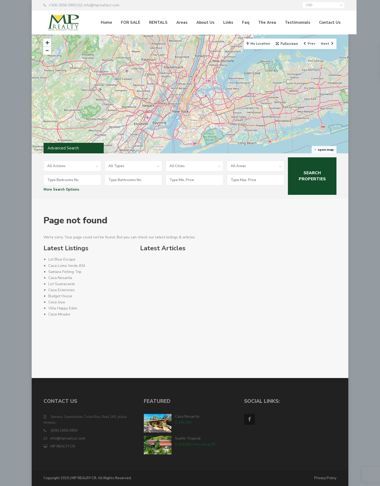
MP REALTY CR (62, 446)
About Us (201, 22)
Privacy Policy (325, 478)
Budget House (60, 296)
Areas (177, 22)
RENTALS (154, 22)
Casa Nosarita (60, 277)
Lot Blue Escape (61, 259)
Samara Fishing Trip (65, 271)
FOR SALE (126, 22)
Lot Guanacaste (61, 283)
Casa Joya (56, 302)
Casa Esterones (61, 289)
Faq (241, 22)
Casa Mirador (59, 314)
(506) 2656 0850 (64, 430)
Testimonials (293, 22)
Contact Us (325, 22)
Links (224, 22)
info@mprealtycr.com (67, 438)
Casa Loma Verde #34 (66, 265)
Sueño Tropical (188, 438)
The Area (263, 22)
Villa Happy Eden (62, 308)
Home (102, 22)
